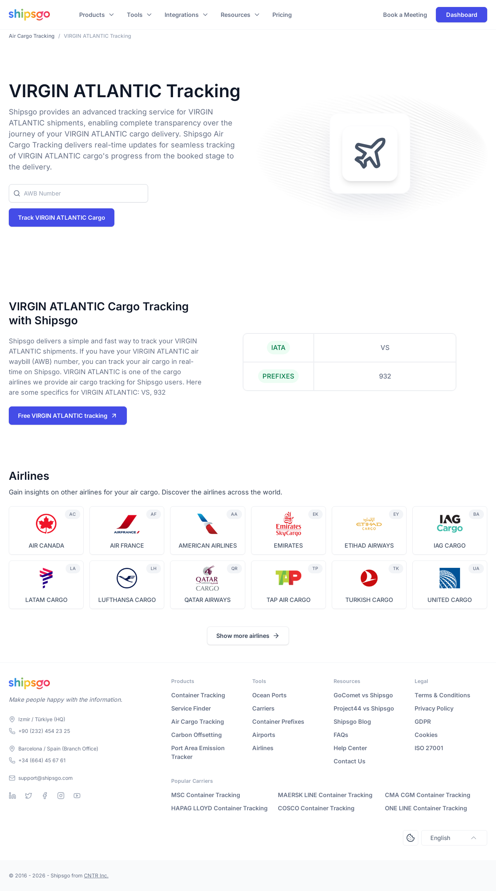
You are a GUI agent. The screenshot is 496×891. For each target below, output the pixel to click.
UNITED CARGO (449, 599)
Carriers (263, 708)
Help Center (350, 748)
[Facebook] (44, 795)
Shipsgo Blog (352, 721)
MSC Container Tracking (205, 795)
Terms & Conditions (442, 695)
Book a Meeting (405, 15)
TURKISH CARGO (369, 599)
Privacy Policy (434, 708)
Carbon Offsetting (196, 734)
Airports (263, 734)
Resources (235, 14)
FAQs (341, 734)
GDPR (423, 721)
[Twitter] (28, 795)
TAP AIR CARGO (289, 599)
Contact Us (349, 761)
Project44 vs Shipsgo (364, 708)
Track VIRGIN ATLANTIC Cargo (61, 217)
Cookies (426, 734)
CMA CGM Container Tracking (427, 795)
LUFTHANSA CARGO (127, 599)
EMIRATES (288, 545)
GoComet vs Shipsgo (363, 695)
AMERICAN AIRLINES (208, 545)
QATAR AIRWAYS (207, 599)
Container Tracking (198, 695)
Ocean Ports (269, 695)
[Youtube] (77, 795)
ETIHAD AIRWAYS (369, 545)
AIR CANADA (46, 545)
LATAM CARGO (46, 599)
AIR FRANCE (127, 545)
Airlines (262, 748)
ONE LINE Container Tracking (426, 808)
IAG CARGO (450, 545)
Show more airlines (248, 635)
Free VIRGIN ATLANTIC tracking (68, 415)
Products (92, 14)
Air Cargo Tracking (197, 721)
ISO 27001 (429, 748)
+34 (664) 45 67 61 (42, 760)
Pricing (282, 14)
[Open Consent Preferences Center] (410, 838)
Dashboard (461, 14)
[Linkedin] (12, 795)
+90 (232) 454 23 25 (44, 731)
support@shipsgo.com (45, 778)
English (454, 837)
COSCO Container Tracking (316, 808)
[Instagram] (61, 795)
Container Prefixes (278, 721)
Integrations (182, 14)
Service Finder (191, 708)
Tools (135, 14)
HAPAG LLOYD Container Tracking (219, 808)
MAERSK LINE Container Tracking (325, 795)
